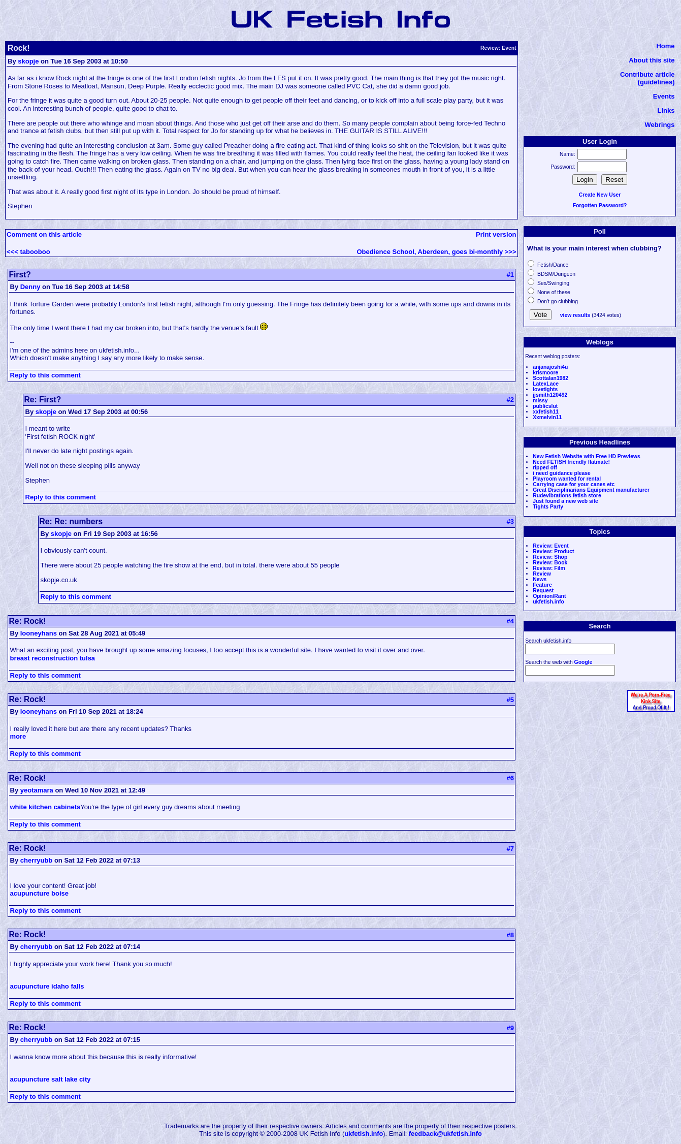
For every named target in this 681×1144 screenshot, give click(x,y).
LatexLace (546, 384)
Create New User (600, 195)
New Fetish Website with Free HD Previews (586, 456)
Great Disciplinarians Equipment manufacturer (591, 490)
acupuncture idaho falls (47, 986)
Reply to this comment (45, 375)
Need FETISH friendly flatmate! (571, 462)
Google (583, 662)
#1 (510, 274)
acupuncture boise (39, 893)
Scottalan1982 (550, 378)
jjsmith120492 (550, 395)
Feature (542, 585)
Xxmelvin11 (547, 417)
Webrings (660, 125)
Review (542, 574)
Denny (30, 287)
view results (575, 315)
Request (543, 590)
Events (664, 96)
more (18, 736)
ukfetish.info (548, 602)
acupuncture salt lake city (50, 1079)
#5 (510, 700)
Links (666, 110)
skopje (28, 61)
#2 (510, 399)
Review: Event (550, 546)
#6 (510, 778)
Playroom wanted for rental (567, 479)
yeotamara (36, 790)
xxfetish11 (546, 412)
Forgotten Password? (600, 205)
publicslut (545, 406)
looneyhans (38, 633)
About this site (651, 60)
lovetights (545, 389)
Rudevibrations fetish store (567, 495)
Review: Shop (550, 557)
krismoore (545, 372)
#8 (510, 935)
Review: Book (550, 562)
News (539, 579)
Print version (496, 234)
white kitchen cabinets (45, 807)
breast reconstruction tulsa (52, 658)
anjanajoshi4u (550, 367)
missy (540, 400)
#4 (510, 621)
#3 (510, 521)
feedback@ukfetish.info (445, 1133)
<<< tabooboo (28, 252)
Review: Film (549, 568)
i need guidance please (562, 473)
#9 (510, 1028)
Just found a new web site (565, 501)
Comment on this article (44, 234)
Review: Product (553, 551)
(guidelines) (656, 82)
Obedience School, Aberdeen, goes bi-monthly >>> (436, 252)
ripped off (545, 467)
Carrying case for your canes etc (573, 484)
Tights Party (548, 507)
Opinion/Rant (549, 596)
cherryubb (36, 860)
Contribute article (647, 74)
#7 (510, 848)
